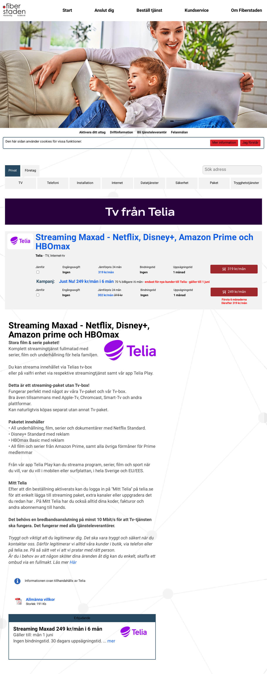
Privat (12, 170)
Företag (30, 170)
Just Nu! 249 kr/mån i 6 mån (86, 282)
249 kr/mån (234, 292)
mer (111, 641)
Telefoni (53, 183)
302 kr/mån (105, 295)
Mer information (224, 142)
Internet (117, 183)
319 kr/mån (106, 272)
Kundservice (197, 10)
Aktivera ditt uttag (92, 132)
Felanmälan (179, 132)
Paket (214, 183)
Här (73, 562)
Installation (85, 183)
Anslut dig (104, 10)
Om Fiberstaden (246, 10)
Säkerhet (182, 183)
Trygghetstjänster (246, 183)
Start (67, 10)
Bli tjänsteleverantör (152, 132)
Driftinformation (121, 132)
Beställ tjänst (149, 10)
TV (21, 183)
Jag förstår (250, 142)
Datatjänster (150, 183)
